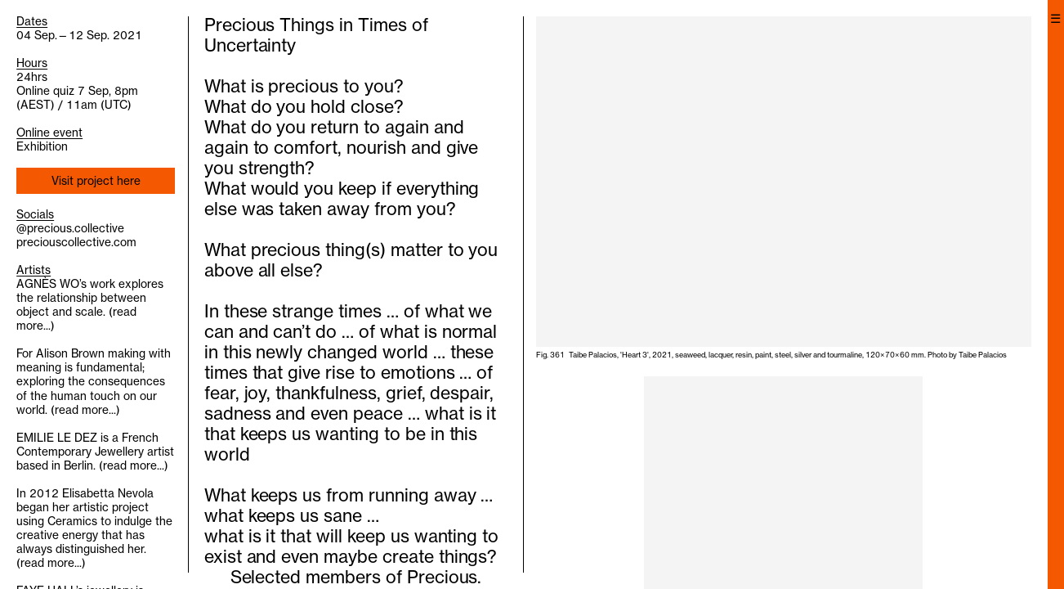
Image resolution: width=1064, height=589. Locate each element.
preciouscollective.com (76, 242)
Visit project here (96, 180)
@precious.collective (70, 228)
